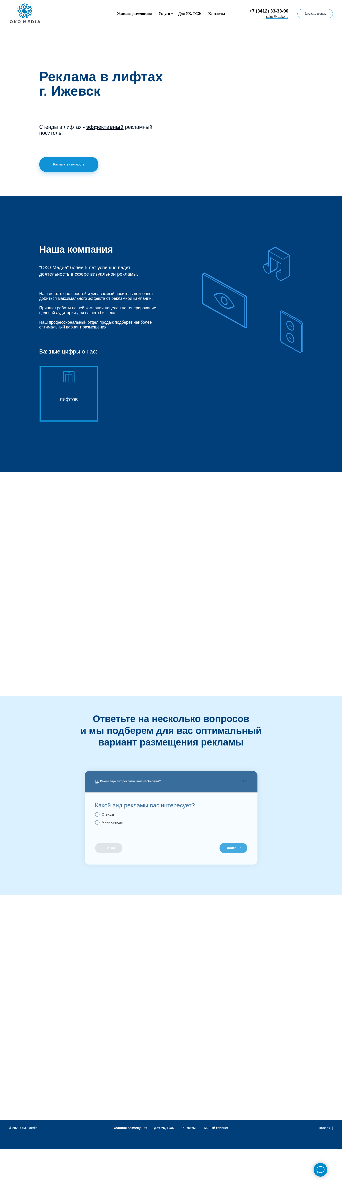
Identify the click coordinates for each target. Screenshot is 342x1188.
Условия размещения (134, 13)
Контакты (216, 13)
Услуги (164, 13)
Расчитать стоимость (68, 164)
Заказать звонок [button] (315, 13)
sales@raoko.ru (277, 16)
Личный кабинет (215, 1128)
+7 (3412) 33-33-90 (268, 10)
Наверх (326, 1128)
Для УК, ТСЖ (189, 13)
